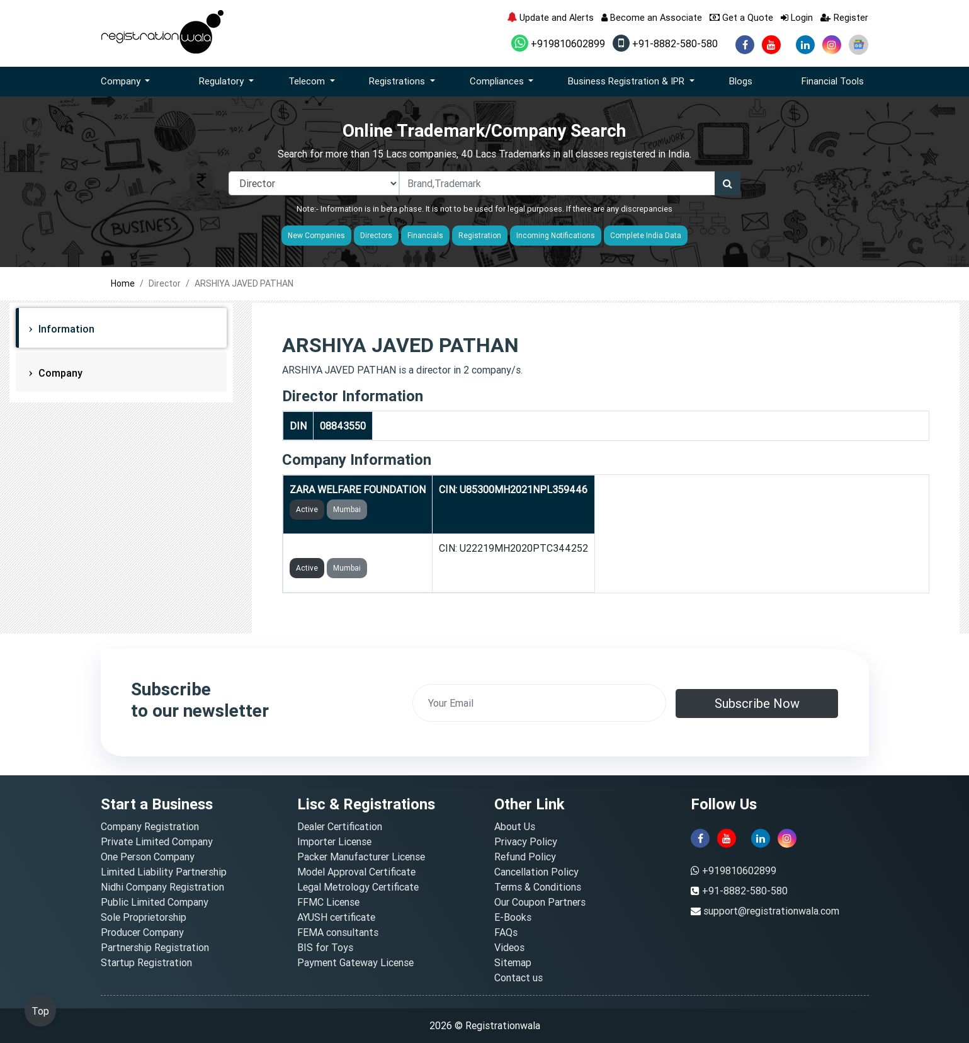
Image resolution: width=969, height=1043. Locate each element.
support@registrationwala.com (771, 910)
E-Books (512, 917)
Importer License (334, 841)
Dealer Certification (339, 826)
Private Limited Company (157, 841)
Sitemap (512, 962)
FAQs (506, 932)
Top (40, 1011)
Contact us (518, 977)
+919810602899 (558, 43)
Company (59, 373)
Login (797, 17)
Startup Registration (146, 962)
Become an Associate (651, 17)
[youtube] (771, 44)
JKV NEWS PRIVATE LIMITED (356, 548)
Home (123, 283)
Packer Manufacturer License (361, 856)
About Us (514, 826)
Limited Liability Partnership (164, 871)
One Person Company (148, 856)
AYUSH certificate (336, 917)
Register (844, 17)
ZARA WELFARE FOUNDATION (358, 489)
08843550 (343, 425)
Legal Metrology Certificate (358, 887)
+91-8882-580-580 (665, 43)
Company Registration (150, 826)
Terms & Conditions (537, 887)
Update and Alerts (550, 17)
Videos (509, 947)
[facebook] (744, 44)
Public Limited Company (154, 902)
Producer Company (142, 932)
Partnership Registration (155, 947)
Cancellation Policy (536, 871)
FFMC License (328, 902)
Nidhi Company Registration (162, 887)
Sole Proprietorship (143, 917)
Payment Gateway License (355, 962)
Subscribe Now (757, 703)
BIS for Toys (325, 947)
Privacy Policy (525, 841)
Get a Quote (741, 17)
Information (65, 328)
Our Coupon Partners (540, 902)
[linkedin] (805, 44)
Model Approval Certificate (356, 871)
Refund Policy (525, 856)
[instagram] (831, 44)
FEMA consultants (337, 932)
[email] (539, 703)
